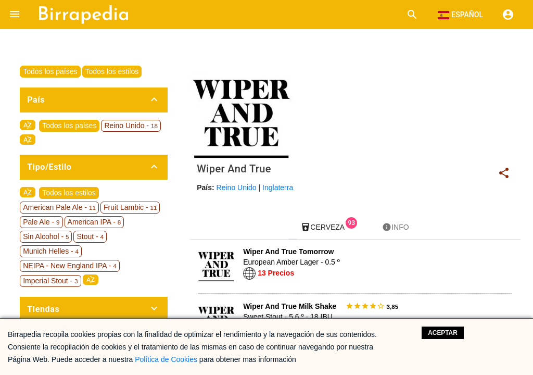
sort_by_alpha (27, 125)
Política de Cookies (166, 359)
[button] (14, 14)
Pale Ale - (41, 222)
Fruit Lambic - (130, 207)
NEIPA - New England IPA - (70, 265)
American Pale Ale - (59, 207)
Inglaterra (277, 187)
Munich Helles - (51, 251)
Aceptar (443, 332)
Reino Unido (237, 187)
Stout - (90, 236)
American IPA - (94, 222)
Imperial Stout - (50, 281)
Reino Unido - (130, 125)
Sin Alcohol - (46, 236)
